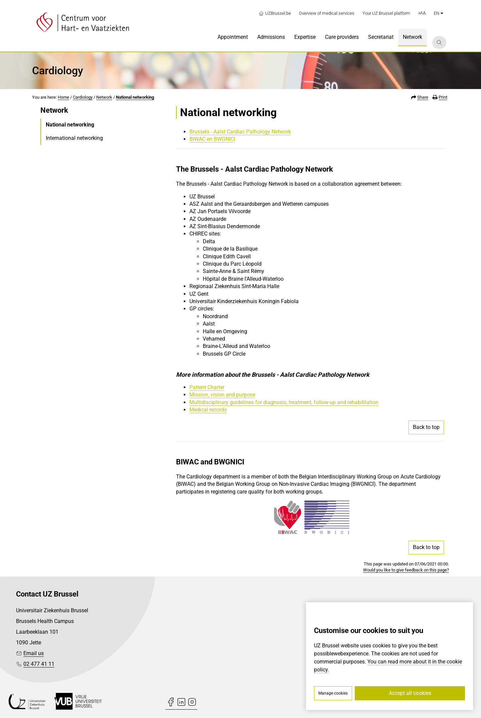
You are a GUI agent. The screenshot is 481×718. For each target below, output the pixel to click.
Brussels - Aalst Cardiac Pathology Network (240, 131)
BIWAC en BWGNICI (212, 139)
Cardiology (83, 97)
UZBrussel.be (275, 13)
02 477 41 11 (38, 664)
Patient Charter (206, 387)
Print (443, 97)
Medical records (208, 410)
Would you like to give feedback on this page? (406, 569)
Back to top (426, 427)
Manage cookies (333, 693)
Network (104, 97)
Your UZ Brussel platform (386, 13)
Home (63, 97)
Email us (33, 653)
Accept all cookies (410, 693)
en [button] (438, 13)
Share (422, 97)
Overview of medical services (326, 13)
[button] (422, 13)
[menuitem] (233, 37)
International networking (74, 138)
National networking (135, 97)
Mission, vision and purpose (222, 394)
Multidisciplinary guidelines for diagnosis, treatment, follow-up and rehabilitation (283, 402)
